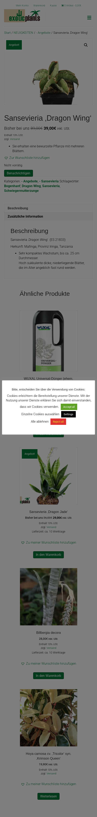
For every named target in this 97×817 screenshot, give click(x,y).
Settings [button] (68, 414)
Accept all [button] (69, 406)
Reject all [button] (58, 421)
